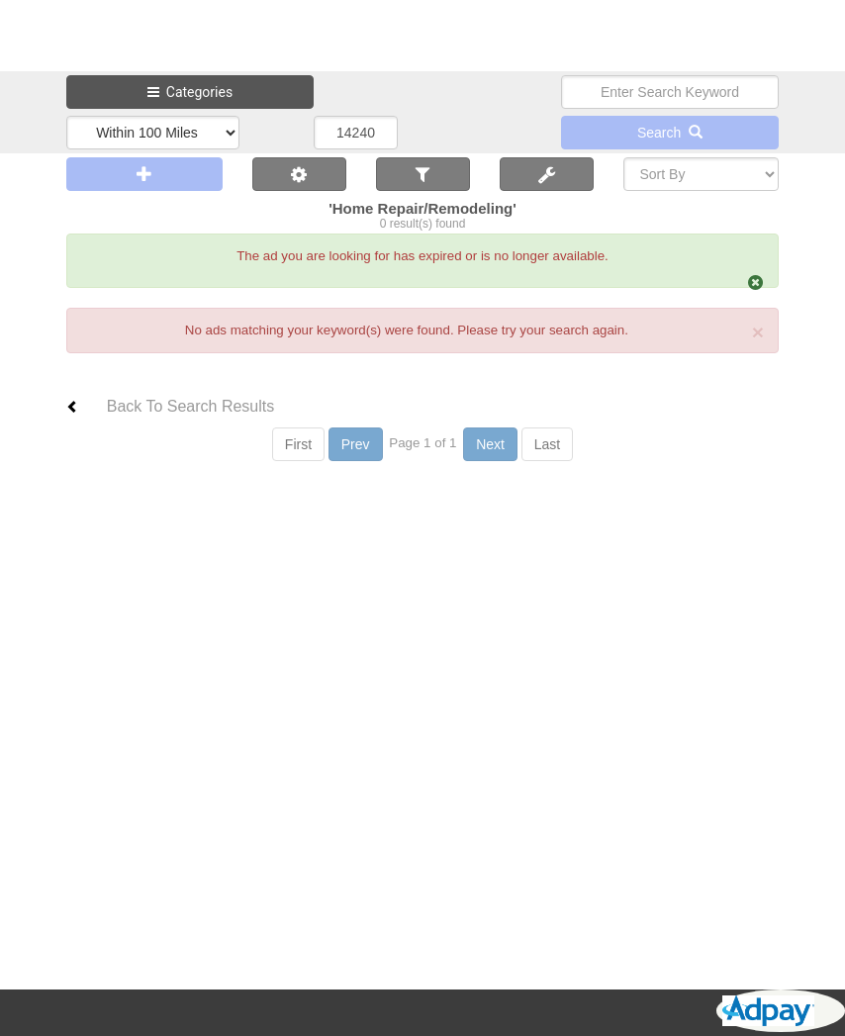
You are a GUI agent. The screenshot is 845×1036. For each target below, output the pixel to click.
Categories (190, 92)
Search (670, 133)
